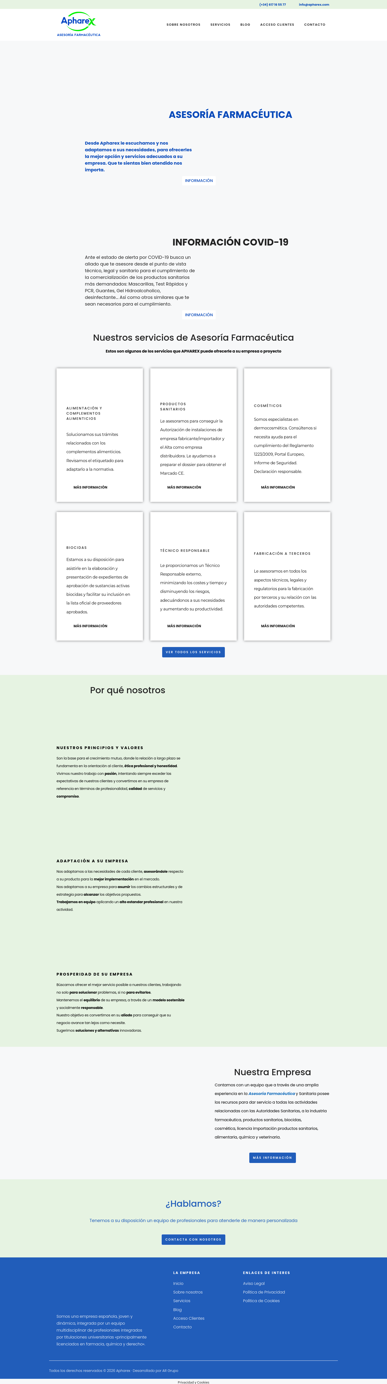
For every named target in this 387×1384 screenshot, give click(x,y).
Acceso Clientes (277, 24)
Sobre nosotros (184, 24)
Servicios (221, 24)
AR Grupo (170, 1368)
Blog (245, 24)
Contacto (315, 24)
